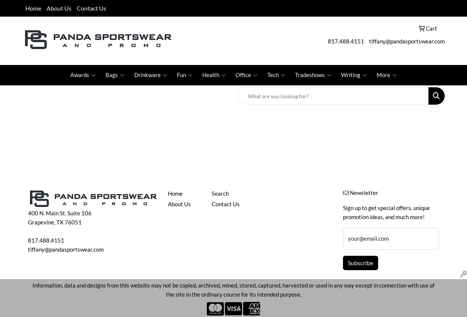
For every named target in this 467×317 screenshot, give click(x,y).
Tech (276, 75)
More (387, 75)
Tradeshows (313, 75)
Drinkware (150, 75)
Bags (115, 75)
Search (220, 193)
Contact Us (91, 8)
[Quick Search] (333, 96)
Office (247, 75)
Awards (83, 75)
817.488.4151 (346, 41)
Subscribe (360, 262)
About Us (59, 8)
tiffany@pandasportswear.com (407, 41)
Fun (184, 75)
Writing (354, 75)
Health (214, 75)
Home (33, 8)
